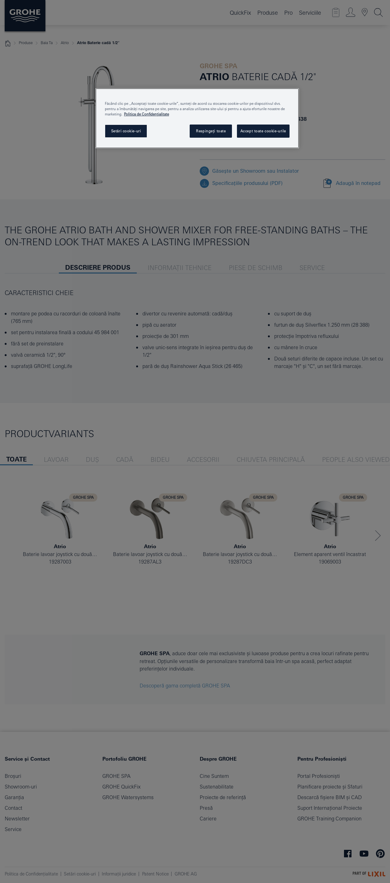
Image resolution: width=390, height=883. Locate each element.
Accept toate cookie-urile (263, 131)
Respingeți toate (211, 131)
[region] (197, 118)
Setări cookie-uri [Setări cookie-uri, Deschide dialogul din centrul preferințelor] (126, 131)
